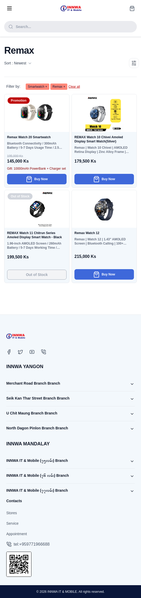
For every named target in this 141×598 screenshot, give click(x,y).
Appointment (16, 534)
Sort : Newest (17, 63)
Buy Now (37, 179)
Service (12, 523)
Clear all (74, 86)
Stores (11, 513)
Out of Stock (37, 275)
